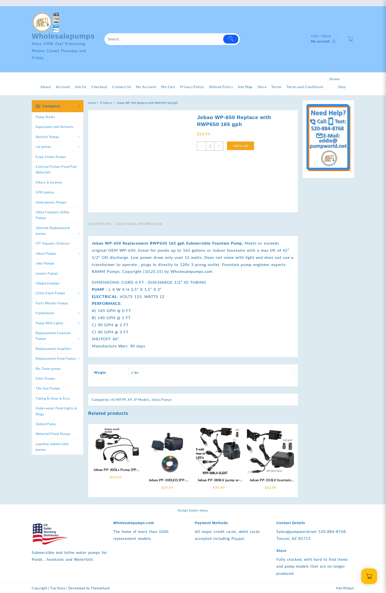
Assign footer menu (193, 510)
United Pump (46, 424)
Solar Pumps (45, 378)
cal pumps (43, 147)
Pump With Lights (50, 323)
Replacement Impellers (54, 349)
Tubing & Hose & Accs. (53, 398)
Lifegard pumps (48, 283)
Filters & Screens (49, 182)
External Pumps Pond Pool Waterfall (56, 169)
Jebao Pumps (46, 253)
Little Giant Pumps (50, 293)
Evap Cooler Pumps (51, 157)
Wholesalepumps (63, 36)
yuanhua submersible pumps (52, 447)
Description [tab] (99, 224)
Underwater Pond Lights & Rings (56, 411)
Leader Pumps (47, 273)
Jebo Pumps (45, 263)
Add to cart (240, 146)
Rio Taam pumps (48, 369)
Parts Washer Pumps (52, 303)
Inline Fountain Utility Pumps (53, 215)
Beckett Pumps (47, 137)
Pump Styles (45, 117)
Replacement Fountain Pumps (53, 336)
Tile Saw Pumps (48, 388)
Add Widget (345, 588)
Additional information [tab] (139, 224)
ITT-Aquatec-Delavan (53, 243)
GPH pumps (45, 192)
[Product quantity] (210, 146)
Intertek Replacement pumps (53, 230)
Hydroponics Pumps (51, 202)
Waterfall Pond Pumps (53, 434)
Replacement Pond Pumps (56, 358)
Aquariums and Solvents (54, 127)
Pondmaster (45, 313)
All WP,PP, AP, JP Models (130, 400)
